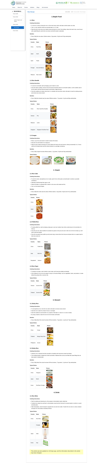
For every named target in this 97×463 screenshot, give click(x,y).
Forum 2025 (15, 13)
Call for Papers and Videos (17, 20)
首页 (72, 11)
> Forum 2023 (76, 11)
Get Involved (45, 7)
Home (13, 7)
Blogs (38, 7)
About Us (20, 7)
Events (26, 7)
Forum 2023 (15, 24)
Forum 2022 (15, 30)
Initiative (32, 7)
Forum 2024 (15, 16)
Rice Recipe (16, 27)
